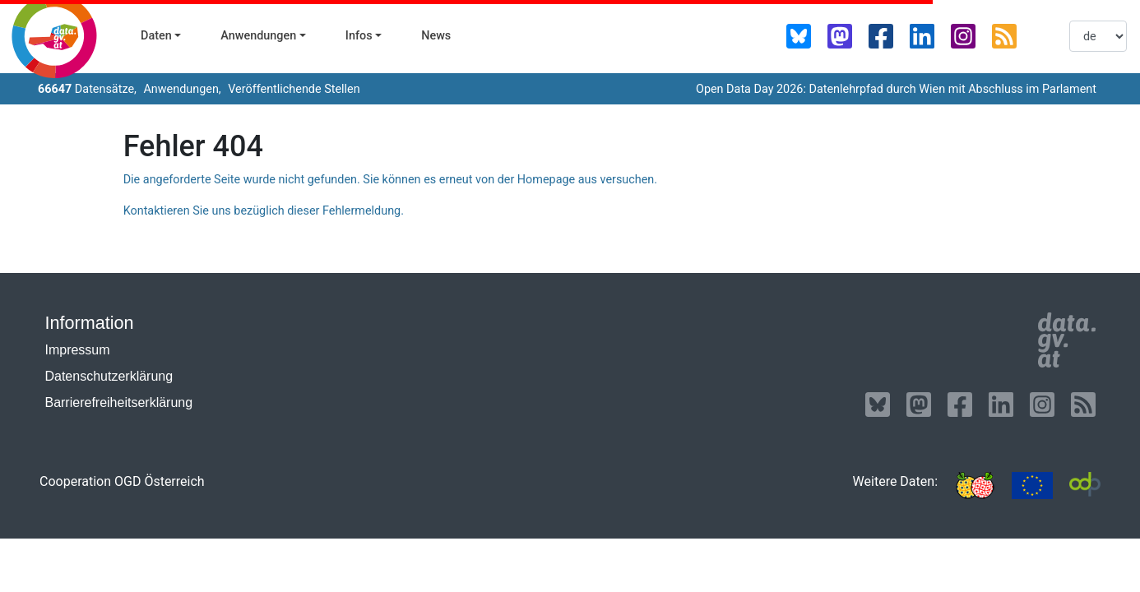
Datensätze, (87, 89)
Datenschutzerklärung (108, 376)
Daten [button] (156, 36)
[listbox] (1098, 36)
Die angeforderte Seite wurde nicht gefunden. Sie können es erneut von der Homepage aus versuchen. (390, 180)
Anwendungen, (181, 89)
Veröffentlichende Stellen (292, 89)
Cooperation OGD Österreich (122, 481)
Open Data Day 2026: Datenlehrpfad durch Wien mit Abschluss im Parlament (896, 89)
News (436, 36)
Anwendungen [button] (258, 36)
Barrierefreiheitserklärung (118, 402)
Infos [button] (359, 36)
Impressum (76, 350)
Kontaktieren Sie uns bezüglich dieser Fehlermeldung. (263, 211)
